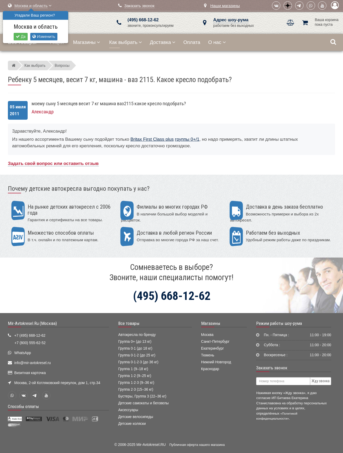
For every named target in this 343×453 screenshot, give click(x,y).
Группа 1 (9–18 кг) (133, 369)
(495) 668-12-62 (142, 19)
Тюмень (207, 355)
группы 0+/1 (187, 139)
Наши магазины (225, 5)
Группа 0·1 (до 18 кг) (135, 348)
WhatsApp (22, 353)
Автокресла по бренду (137, 335)
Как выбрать (125, 42)
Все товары (129, 323)
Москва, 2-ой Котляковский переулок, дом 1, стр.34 (57, 383)
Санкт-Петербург (215, 342)
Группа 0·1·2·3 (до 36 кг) (138, 362)
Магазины (86, 42)
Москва (207, 335)
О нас (217, 42)
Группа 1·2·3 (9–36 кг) (136, 383)
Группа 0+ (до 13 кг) (134, 342)
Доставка (162, 42)
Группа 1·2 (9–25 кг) (134, 376)
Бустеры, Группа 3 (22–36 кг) (142, 396)
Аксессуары (128, 410)
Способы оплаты (23, 406)
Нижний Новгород (216, 362)
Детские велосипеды (135, 417)
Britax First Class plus (152, 139)
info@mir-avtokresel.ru (32, 363)
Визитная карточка (30, 373)
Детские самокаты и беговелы (143, 403)
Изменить (43, 36)
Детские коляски (132, 424)
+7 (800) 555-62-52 (30, 343)
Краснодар (210, 369)
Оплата (191, 42)
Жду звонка (321, 381)
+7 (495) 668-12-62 (29, 336)
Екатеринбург (212, 348)
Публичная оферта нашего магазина (197, 445)
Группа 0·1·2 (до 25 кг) (136, 355)
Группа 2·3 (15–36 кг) (135, 389)
